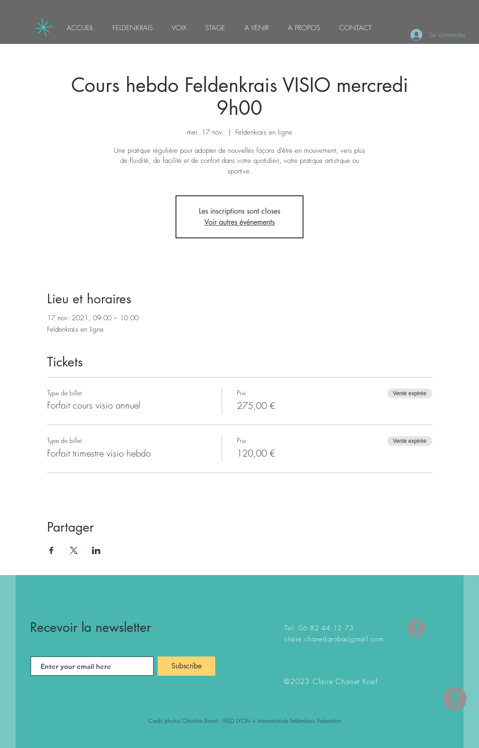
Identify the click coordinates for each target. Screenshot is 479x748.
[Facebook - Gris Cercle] (455, 698)
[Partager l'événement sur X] (73, 550)
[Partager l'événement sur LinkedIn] (96, 550)
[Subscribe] (186, 666)
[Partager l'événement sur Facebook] (51, 550)
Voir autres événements (239, 222)
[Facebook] (416, 628)
